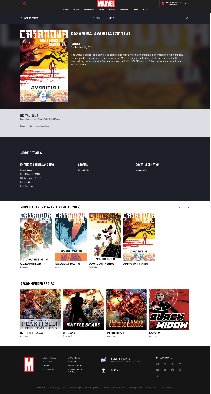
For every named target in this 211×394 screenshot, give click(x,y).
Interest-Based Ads (152, 388)
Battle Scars (69, 333)
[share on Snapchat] (165, 370)
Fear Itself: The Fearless (31, 333)
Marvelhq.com (75, 365)
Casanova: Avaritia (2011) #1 (135, 263)
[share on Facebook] (157, 364)
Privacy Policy (54, 388)
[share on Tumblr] (180, 364)
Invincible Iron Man (115, 333)
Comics (76, 10)
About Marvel (49, 358)
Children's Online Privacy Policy (114, 388)
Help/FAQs (47, 362)
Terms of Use (41, 388)
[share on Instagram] (172, 364)
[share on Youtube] (157, 370)
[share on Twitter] (165, 364)
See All (184, 207)
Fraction (23, 267)
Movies (112, 10)
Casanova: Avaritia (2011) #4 (33, 263)
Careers (47, 365)
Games (101, 10)
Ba (27, 267)
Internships (48, 369)
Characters (89, 10)
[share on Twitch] (180, 370)
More (145, 10)
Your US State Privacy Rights (72, 388)
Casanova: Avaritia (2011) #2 (101, 263)
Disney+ (72, 362)
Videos (135, 10)
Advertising (74, 358)
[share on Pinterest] (172, 370)
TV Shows (124, 10)
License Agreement (135, 388)
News (65, 10)
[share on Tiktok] (157, 376)
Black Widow (154, 333)
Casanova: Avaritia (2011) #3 (67, 263)
